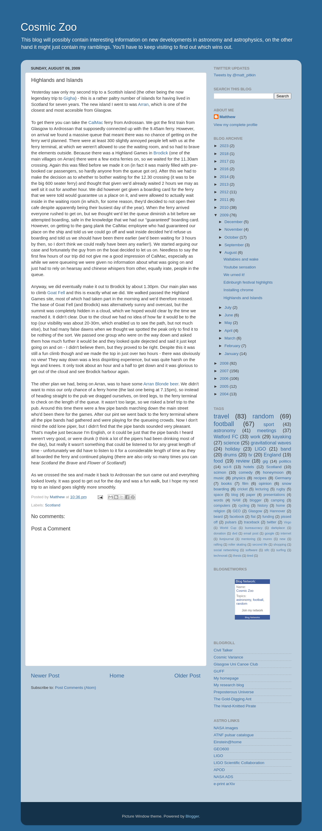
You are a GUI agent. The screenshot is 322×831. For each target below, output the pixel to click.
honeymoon (273, 472)
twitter (271, 522)
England (272, 454)
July (229, 307)
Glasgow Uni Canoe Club (236, 664)
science (231, 442)
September (235, 245)
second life (260, 544)
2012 (225, 192)
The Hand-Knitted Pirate (235, 706)
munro (267, 539)
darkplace (278, 528)
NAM (236, 500)
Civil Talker (223, 650)
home (280, 506)
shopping (279, 544)
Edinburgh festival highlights (248, 282)
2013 (225, 184)
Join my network (252, 610)
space (218, 495)
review (243, 460)
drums (230, 454)
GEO (237, 511)
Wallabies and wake (241, 259)
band (286, 448)
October (232, 237)
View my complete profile (236, 125)
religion (219, 511)
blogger (256, 500)
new (282, 539)
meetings (266, 430)
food (218, 460)
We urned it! (234, 275)
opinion (265, 483)
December (234, 222)
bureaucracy (253, 528)
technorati (221, 555)
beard (218, 517)
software (251, 550)
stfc (266, 550)
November (234, 229)
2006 (225, 378)
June (229, 315)
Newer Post (45, 676)
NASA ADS (223, 777)
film (245, 483)
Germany (283, 478)
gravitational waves (271, 442)
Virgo (287, 522)
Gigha (69, 98)
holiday (232, 448)
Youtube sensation (239, 267)
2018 (225, 153)
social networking (226, 550)
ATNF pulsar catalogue (234, 735)
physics (238, 478)
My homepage (226, 678)
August (231, 252)
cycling (243, 506)
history (262, 506)
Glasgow (255, 511)
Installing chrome (238, 290)
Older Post (187, 676)
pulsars (230, 522)
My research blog (229, 685)
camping (277, 500)
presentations (274, 495)
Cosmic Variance (228, 657)
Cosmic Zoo (49, 27)
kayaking (282, 436)
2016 (225, 169)
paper (250, 495)
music (219, 478)
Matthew (227, 117)
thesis (237, 555)
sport (269, 424)
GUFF (219, 671)
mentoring (248, 539)
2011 (225, 199)
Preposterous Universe (234, 692)
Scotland (53, 505)
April (229, 330)
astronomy (225, 430)
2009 (225, 215)
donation (220, 533)
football (224, 423)
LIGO (260, 448)
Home (117, 676)
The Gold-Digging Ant (233, 699)
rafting (218, 544)
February (233, 346)
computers (222, 506)
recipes (260, 478)
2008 (225, 363)
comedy (245, 472)
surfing (281, 550)
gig (265, 461)
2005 (225, 386)
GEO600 (221, 749)
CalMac (95, 122)
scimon (220, 472)
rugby (280, 489)
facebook (237, 517)
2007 (225, 371)
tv (250, 454)
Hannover (277, 511)
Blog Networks (252, 617)
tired (250, 555)
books (226, 483)
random (263, 416)
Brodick (161, 153)
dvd (234, 533)
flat (253, 517)
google (269, 533)
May (229, 322)
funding (268, 517)
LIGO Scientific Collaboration (239, 763)
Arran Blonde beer (160, 384)
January (232, 353)
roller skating (237, 544)
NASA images (226, 728)
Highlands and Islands (242, 298)
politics (285, 461)
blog (234, 495)
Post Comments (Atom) (75, 687)
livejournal (226, 539)
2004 (225, 394)
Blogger (192, 816)
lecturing (262, 489)
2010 (225, 207)
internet (286, 533)
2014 (225, 177)
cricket (242, 489)
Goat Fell (56, 292)
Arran (143, 104)
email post (251, 533)
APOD (219, 770)
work (255, 436)
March (231, 338)
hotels (249, 467)
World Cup (228, 528)
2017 (225, 161)
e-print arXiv (224, 784)
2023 (225, 146)
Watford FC (226, 436)
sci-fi (227, 467)
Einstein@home (228, 742)
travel (221, 416)
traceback (251, 522)
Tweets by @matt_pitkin (235, 75)
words (218, 500)
